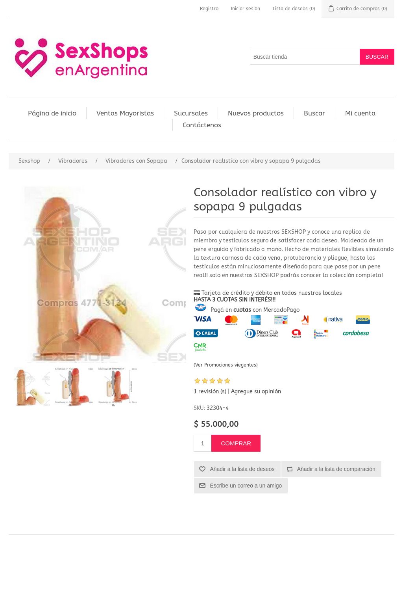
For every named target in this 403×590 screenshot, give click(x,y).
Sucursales (191, 113)
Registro (209, 8)
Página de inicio (52, 113)
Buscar (314, 113)
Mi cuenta (360, 113)
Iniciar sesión (245, 8)
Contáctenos (202, 125)
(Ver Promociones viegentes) (226, 365)
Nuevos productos (256, 113)
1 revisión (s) (210, 391)
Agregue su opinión (256, 391)
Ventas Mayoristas (125, 113)
